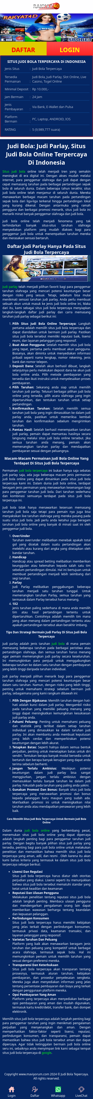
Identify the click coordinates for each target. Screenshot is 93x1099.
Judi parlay (9, 287)
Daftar (35, 1092)
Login (11, 1092)
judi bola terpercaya (33, 470)
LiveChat (81, 1092)
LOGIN (70, 49)
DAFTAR (23, 49)
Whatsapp (58, 1092)
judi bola (58, 644)
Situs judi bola (13, 171)
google (46, 1053)
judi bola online (37, 830)
